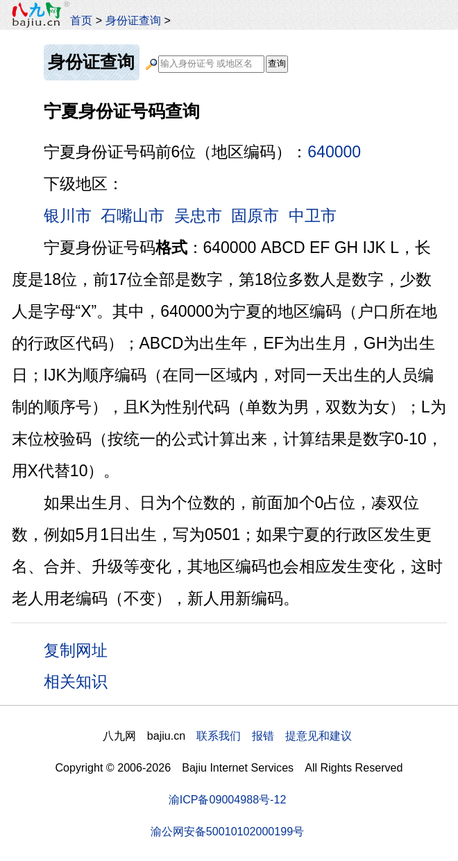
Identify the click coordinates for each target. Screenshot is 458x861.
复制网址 (80, 649)
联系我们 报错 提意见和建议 (274, 735)
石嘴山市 (132, 216)
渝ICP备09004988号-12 (228, 799)
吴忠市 (198, 216)
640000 (334, 152)
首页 (81, 20)
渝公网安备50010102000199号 (227, 831)
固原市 (255, 216)
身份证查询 (133, 20)
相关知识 (76, 681)
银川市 (68, 216)
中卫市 (313, 216)
